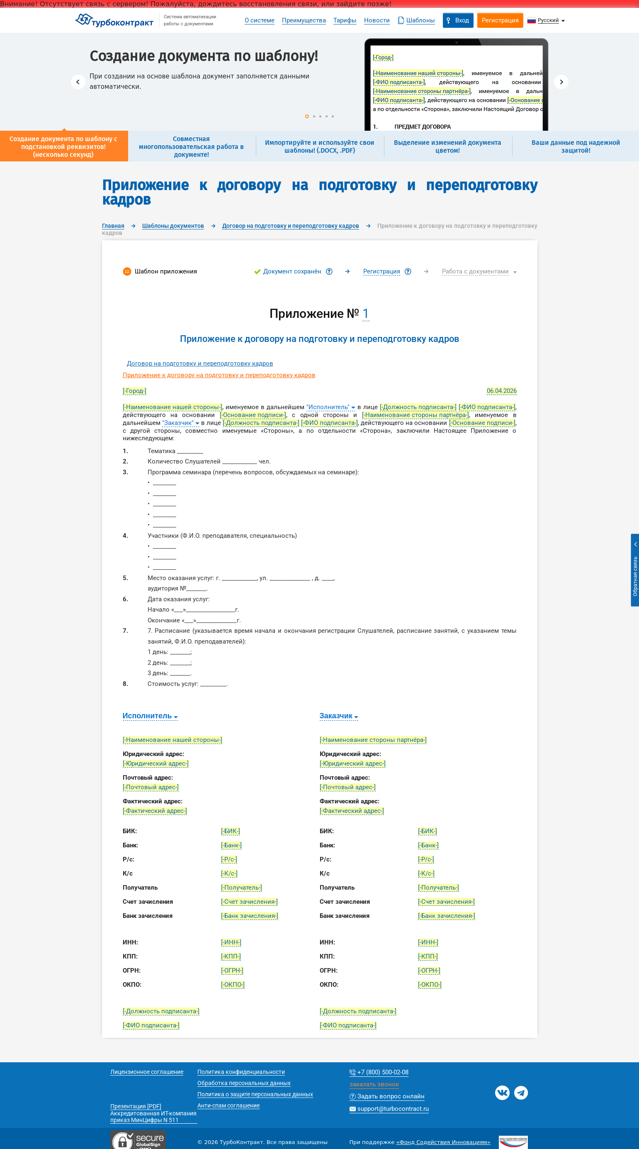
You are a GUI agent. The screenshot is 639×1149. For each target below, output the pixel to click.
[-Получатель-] (241, 887)
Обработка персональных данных (244, 1083)
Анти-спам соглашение (228, 1105)
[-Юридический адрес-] (156, 763)
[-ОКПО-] (233, 984)
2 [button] (314, 116)
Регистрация (381, 271)
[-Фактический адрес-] (155, 811)
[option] (320, 82)
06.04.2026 (502, 391)
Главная (113, 225)
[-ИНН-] (231, 942)
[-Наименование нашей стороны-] (172, 407)
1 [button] (307, 116)
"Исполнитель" (328, 407)
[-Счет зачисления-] (249, 901)
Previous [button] (78, 82)
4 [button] (327, 116)
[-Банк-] (231, 845)
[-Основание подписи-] (253, 415)
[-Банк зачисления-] (249, 916)
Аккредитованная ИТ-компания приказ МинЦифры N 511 (153, 1116)
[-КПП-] (231, 956)
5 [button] (333, 116)
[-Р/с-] (229, 859)
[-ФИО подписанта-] (487, 407)
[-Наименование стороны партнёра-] (415, 415)
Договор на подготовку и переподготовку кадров (290, 225)
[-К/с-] (229, 873)
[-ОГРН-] (232, 970)
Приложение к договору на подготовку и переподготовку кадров (219, 375)
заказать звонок (374, 1084)
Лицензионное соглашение (146, 1071)
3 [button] (320, 116)
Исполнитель (147, 716)
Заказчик (336, 716)
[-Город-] (134, 391)
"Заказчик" (178, 423)
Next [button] (561, 82)
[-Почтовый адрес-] (151, 787)
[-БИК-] (230, 831)
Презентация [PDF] (135, 1106)
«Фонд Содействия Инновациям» (443, 1142)
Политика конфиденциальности (241, 1071)
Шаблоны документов (173, 225)
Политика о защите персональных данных (255, 1094)
